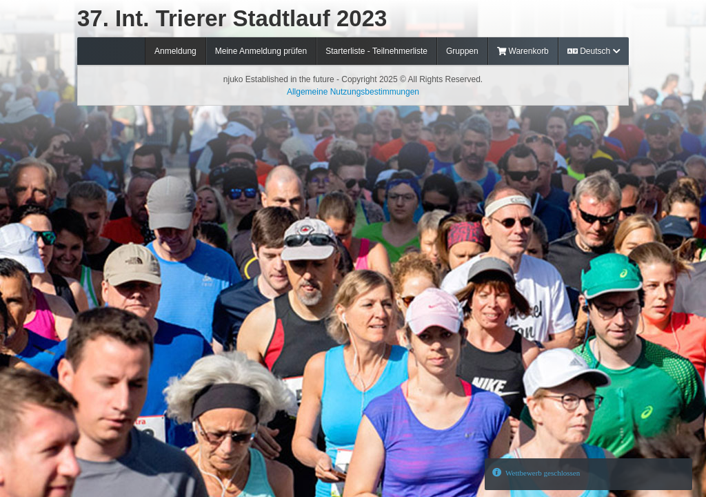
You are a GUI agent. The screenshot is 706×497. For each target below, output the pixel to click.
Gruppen (462, 51)
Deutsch (593, 51)
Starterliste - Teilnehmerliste (376, 51)
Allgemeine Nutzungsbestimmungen (353, 92)
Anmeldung (175, 51)
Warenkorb (523, 51)
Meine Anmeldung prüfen (261, 51)
